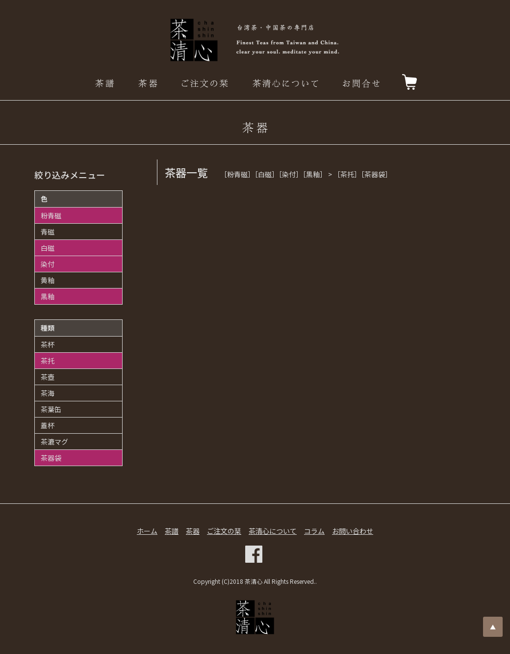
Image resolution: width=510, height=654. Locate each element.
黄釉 (47, 280)
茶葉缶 (51, 409)
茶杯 (47, 344)
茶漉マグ (54, 441)
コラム (314, 531)
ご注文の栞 (224, 531)
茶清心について (273, 531)
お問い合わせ (352, 531)
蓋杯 (47, 425)
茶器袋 (51, 458)
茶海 (47, 393)
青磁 (47, 231)
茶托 (47, 361)
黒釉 (47, 296)
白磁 (47, 248)
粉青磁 (51, 215)
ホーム (147, 531)
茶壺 (47, 377)
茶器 (193, 531)
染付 (47, 264)
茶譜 (171, 531)
